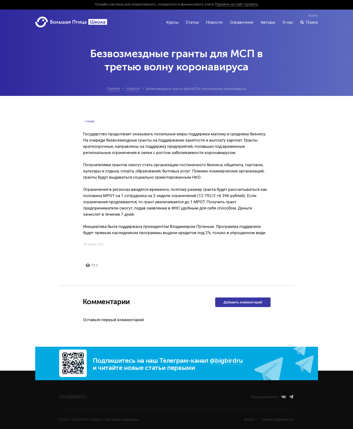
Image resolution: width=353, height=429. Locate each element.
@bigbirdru (226, 361)
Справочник (241, 22)
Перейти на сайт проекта (236, 4)
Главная (113, 88)
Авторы (267, 22)
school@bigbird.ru (73, 396)
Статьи (192, 22)
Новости (214, 22)
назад (88, 121)
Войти (313, 15)
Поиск (312, 22)
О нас (288, 22)
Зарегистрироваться (277, 419)
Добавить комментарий (243, 302)
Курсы (172, 22)
